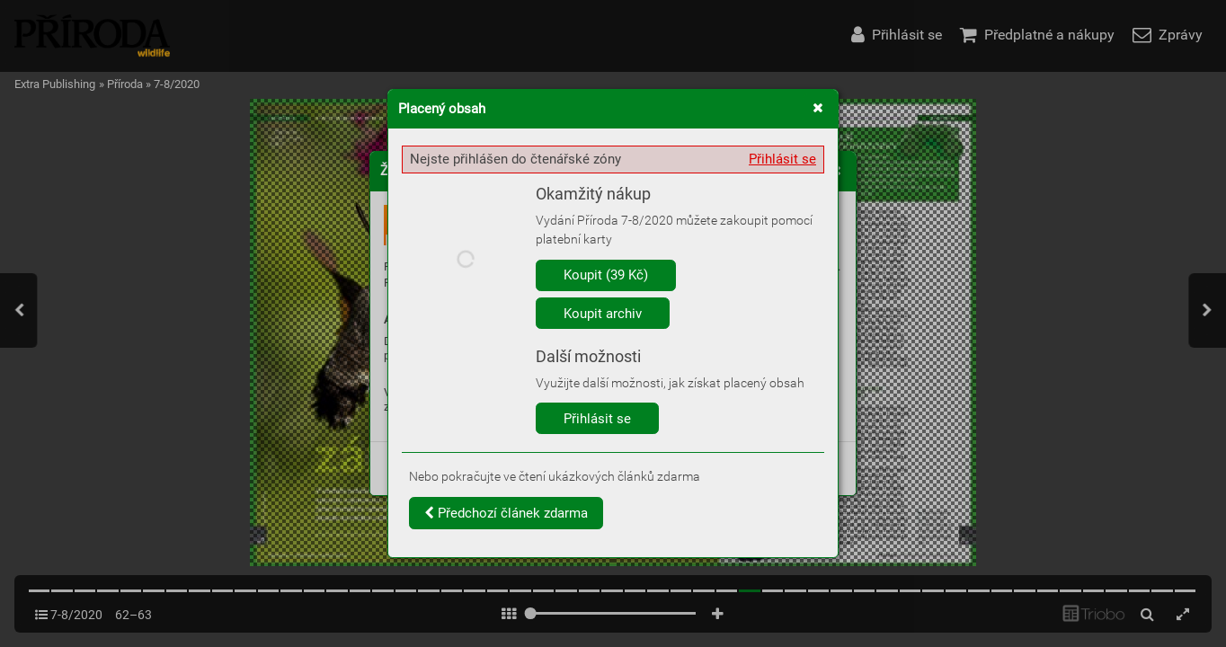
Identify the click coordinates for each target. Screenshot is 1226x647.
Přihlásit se (782, 159)
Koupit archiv (603, 314)
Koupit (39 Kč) (606, 275)
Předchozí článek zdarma (506, 513)
